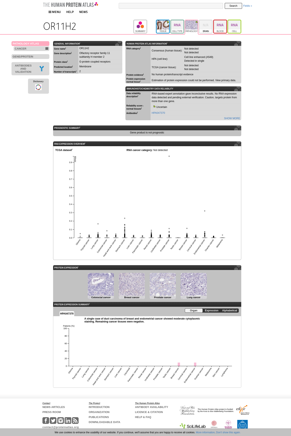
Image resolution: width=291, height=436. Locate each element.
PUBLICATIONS (99, 417)
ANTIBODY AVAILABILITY (151, 407)
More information (205, 432)
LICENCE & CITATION (149, 412)
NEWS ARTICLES (53, 407)
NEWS (83, 12)
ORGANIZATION (99, 412)
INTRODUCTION (99, 407)
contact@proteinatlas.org (60, 427)
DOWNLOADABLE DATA (104, 422)
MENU (54, 12)
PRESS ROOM (51, 412)
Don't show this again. (228, 432)
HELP (70, 12)
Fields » (247, 5)
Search (233, 5)
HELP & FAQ (143, 417)
